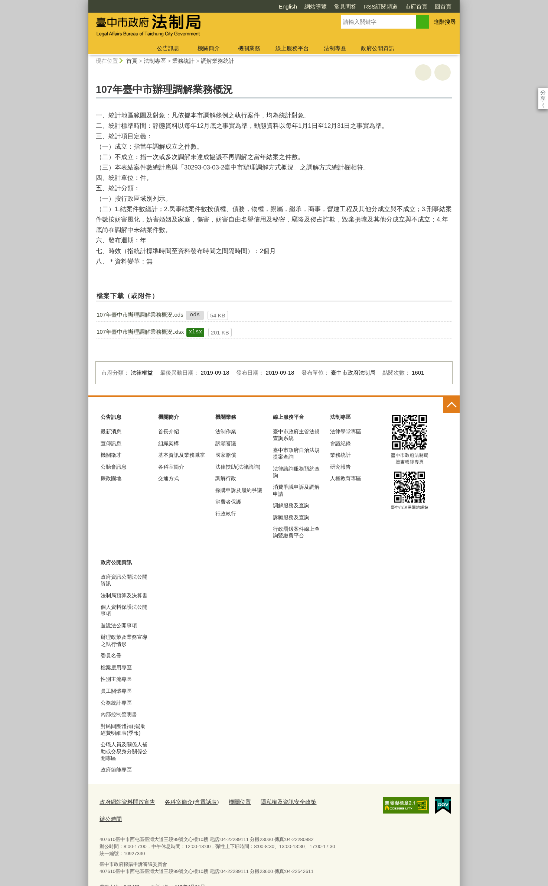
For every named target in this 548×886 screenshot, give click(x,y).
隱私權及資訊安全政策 (267, 800)
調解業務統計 (217, 61)
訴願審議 (225, 443)
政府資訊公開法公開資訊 (124, 580)
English (245, 6)
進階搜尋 (445, 22)
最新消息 (111, 431)
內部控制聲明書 (119, 714)
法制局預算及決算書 (124, 595)
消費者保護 (228, 502)
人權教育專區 (345, 478)
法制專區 (335, 48)
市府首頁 (373, 6)
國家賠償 (225, 455)
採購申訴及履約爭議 (238, 490)
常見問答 (302, 6)
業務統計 (183, 61)
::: (85, 3)
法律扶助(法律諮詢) (237, 467)
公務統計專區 (116, 703)
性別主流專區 (116, 679)
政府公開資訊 (377, 48)
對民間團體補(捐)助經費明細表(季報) (123, 729)
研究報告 (340, 467)
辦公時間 (311, 800)
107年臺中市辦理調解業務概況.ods (140, 314)
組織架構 (168, 443)
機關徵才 (111, 455)
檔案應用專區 (116, 667)
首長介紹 (168, 431)
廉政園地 (111, 478)
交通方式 (168, 478)
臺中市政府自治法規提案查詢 (296, 453)
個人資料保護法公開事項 (124, 610)
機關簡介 (209, 48)
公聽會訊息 (114, 467)
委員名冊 (111, 656)
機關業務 (249, 48)
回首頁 (400, 6)
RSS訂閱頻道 (338, 6)
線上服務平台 (292, 48)
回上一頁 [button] (442, 72)
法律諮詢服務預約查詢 (296, 472)
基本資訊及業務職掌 (181, 455)
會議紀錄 (340, 443)
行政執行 (225, 514)
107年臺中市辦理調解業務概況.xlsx (140, 332)
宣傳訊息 (111, 443)
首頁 (131, 61)
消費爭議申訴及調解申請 (296, 490)
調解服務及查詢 (291, 505)
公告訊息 (168, 48)
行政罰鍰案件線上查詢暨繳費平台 (296, 532)
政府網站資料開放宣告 (124, 800)
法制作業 (225, 431)
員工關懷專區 (116, 691)
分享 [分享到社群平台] (543, 92)
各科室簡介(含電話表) (180, 800)
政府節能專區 (116, 770)
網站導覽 (273, 6)
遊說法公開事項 (119, 625)
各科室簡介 (171, 467)
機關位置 (224, 800)
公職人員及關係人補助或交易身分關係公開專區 (124, 751)
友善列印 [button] (423, 72)
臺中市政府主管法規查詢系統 (296, 435)
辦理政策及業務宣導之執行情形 (124, 640)
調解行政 (225, 478)
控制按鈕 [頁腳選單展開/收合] (451, 405)
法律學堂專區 (345, 431)
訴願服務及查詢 (291, 517)
